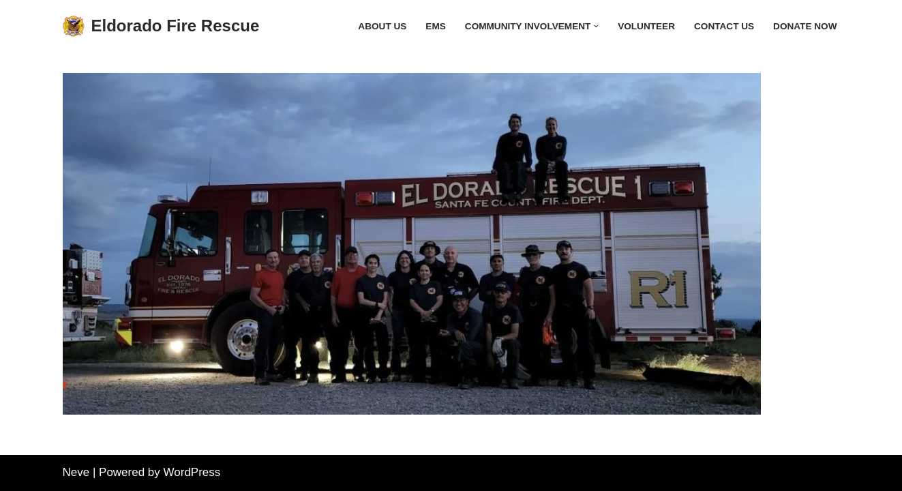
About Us (382, 26)
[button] (596, 26)
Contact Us (724, 26)
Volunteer (646, 26)
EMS (435, 26)
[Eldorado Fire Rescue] (161, 26)
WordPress (192, 472)
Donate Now (805, 26)
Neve (76, 472)
